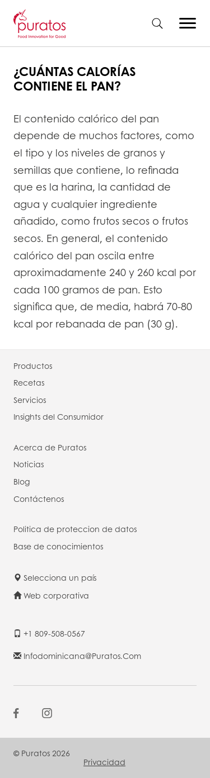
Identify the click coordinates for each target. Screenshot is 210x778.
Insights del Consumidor (58, 416)
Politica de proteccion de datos (75, 528)
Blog (21, 481)
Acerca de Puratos (49, 447)
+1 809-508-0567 (49, 633)
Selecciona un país (54, 577)
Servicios (29, 399)
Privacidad (104, 761)
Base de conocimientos (58, 546)
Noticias (28, 463)
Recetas (28, 382)
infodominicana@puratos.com (77, 655)
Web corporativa (51, 595)
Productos (32, 365)
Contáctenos (38, 498)
